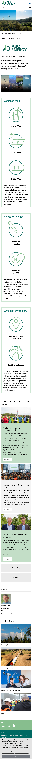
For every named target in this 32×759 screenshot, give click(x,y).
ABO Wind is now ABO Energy (15, 33)
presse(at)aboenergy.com (7, 613)
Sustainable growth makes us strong (16, 485)
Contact (3, 733)
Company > (4, 645)
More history (16, 568)
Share (20, 733)
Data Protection (14, 735)
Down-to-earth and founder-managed (15, 535)
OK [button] (16, 756)
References (4, 735)
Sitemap (3, 737)
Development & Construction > (10, 690)
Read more (7, 459)
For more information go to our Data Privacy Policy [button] (15, 753)
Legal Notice (23, 735)
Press (15, 733)
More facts (16, 577)
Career (9, 733)
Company (4, 33)
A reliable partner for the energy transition (14, 429)
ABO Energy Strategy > (8, 668)
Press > (3, 714)
